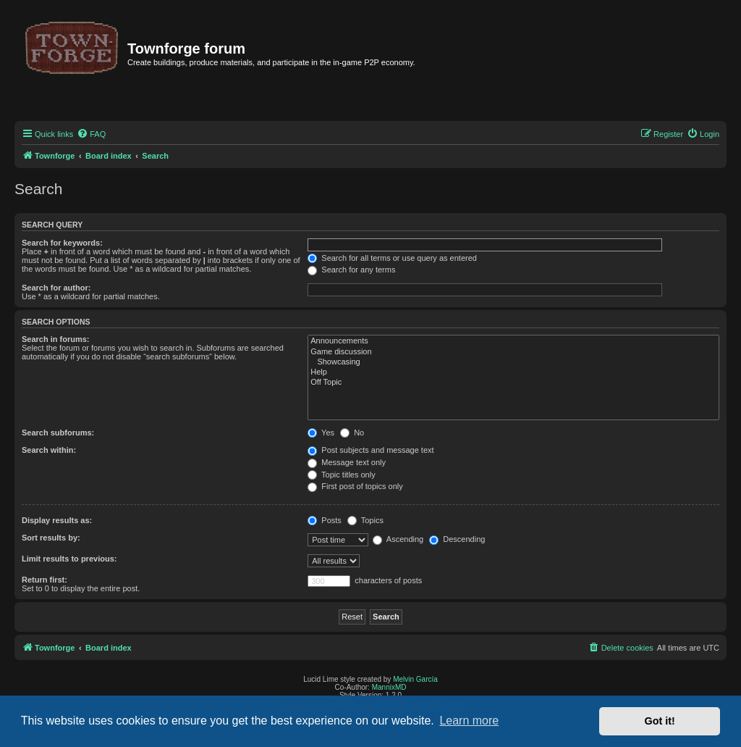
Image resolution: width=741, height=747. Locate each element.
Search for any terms (351, 269)
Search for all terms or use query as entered (392, 258)
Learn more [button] (469, 720)
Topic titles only (341, 474)
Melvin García (415, 679)
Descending (457, 539)
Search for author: (56, 287)
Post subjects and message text (370, 450)
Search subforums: (58, 432)
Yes (321, 432)
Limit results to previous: (69, 558)
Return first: (44, 579)
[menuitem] (91, 134)
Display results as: (57, 520)
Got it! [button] (660, 721)
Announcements (513, 341)
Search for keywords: (62, 242)
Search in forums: (56, 339)
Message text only (347, 462)
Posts (325, 520)
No (352, 432)
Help (513, 372)
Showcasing (513, 362)
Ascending (398, 539)
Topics (365, 520)
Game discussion (513, 352)
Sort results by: (51, 537)
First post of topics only (355, 486)
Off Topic (513, 382)
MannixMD (389, 687)
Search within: (49, 450)
